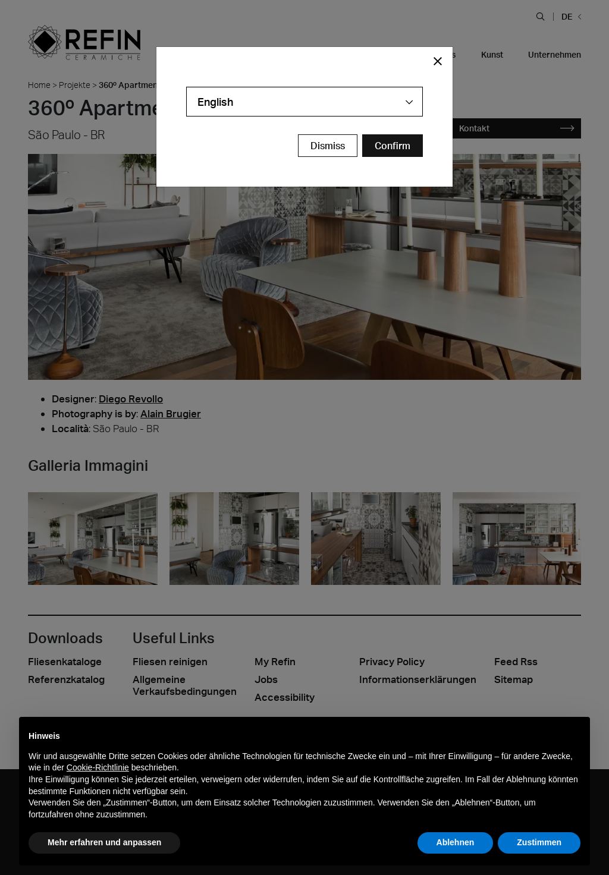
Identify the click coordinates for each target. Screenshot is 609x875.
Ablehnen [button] (456, 842)
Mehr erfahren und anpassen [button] (104, 842)
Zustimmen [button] (539, 842)
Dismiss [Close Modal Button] (327, 146)
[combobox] (304, 102)
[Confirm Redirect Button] (392, 145)
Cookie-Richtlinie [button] (98, 767)
